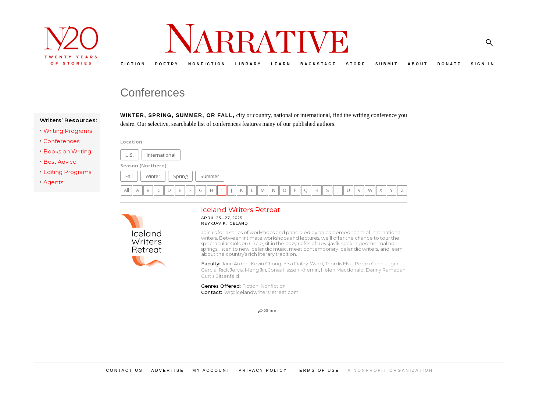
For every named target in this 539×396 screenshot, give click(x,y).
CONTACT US (124, 370)
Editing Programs (67, 171)
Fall (129, 176)
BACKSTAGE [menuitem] (318, 64)
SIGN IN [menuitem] (483, 64)
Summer (209, 176)
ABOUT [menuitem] (418, 64)
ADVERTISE (167, 370)
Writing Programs (67, 130)
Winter (153, 176)
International (161, 155)
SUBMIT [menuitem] (386, 64)
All (126, 190)
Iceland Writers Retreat (240, 210)
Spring (180, 176)
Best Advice (59, 161)
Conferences (61, 141)
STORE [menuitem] (356, 64)
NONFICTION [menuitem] (207, 64)
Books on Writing (67, 151)
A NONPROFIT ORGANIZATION (390, 370)
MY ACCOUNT (211, 370)
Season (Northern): (144, 165)
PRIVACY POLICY (263, 370)
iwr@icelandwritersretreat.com (261, 292)
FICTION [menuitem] (133, 64)
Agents (53, 182)
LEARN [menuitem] (281, 64)
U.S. (129, 155)
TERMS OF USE (317, 370)
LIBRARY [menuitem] (248, 64)
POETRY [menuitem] (167, 64)
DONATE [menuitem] (449, 64)
